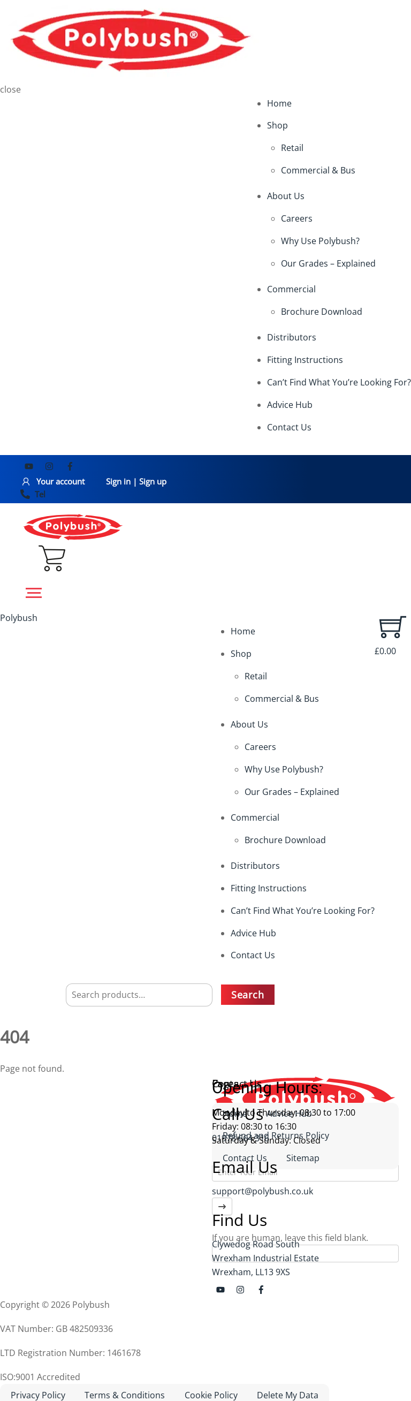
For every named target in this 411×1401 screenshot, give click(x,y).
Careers (297, 218)
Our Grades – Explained (328, 263)
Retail (292, 148)
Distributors (291, 337)
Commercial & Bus (318, 170)
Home (279, 103)
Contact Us (289, 427)
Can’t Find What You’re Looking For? (339, 382)
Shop (277, 125)
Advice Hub (290, 405)
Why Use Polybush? (320, 241)
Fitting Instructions (305, 360)
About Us (286, 196)
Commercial (291, 289)
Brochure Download (321, 311)
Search (247, 994)
